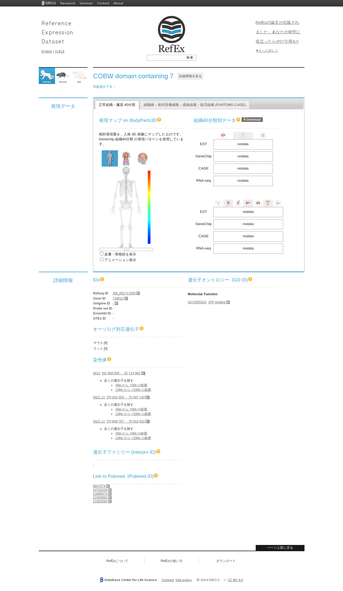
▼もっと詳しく (267, 51)
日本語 (60, 51)
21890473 (100, 494)
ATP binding (217, 302)
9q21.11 (99, 397)
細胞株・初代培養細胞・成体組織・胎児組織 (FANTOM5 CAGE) (195, 105)
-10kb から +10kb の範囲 (133, 390)
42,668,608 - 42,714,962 (121, 373)
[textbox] (165, 57)
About (118, 3)
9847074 (99, 486)
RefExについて (117, 561)
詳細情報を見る (190, 76)
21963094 (100, 501)
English (46, 51)
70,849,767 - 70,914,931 (126, 421)
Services (86, 3)
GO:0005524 (197, 302)
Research (67, 3)
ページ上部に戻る (280, 548)
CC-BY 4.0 (235, 580)
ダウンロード (226, 561)
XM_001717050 (124, 293)
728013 (118, 298)
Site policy (183, 580)
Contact (103, 3)
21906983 (100, 497)
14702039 (100, 490)
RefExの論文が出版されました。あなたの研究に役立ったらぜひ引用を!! (278, 32)
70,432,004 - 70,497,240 (126, 397)
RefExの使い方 (171, 561)
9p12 (97, 373)
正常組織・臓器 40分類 (117, 105)
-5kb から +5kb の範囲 (131, 385)
